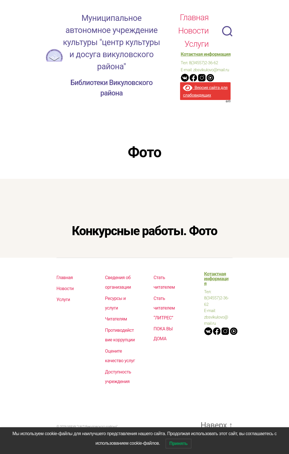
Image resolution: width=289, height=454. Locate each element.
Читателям (116, 322)
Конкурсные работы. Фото (144, 234)
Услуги (197, 46)
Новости (193, 33)
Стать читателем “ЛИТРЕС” (164, 311)
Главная (194, 19)
